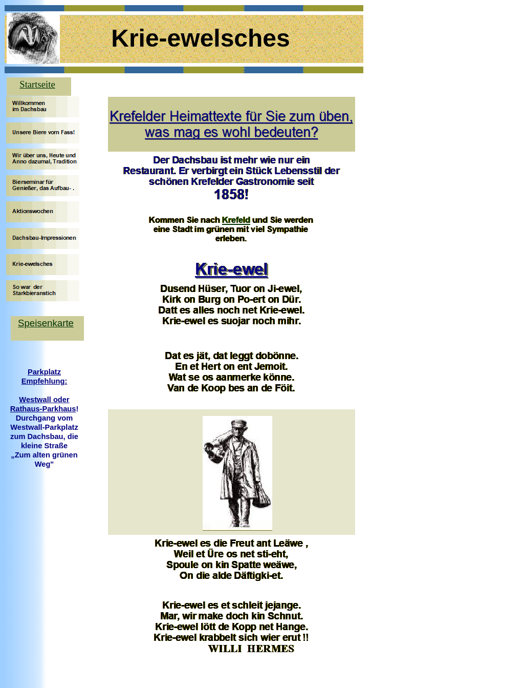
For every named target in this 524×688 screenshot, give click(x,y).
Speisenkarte (46, 323)
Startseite (37, 84)
